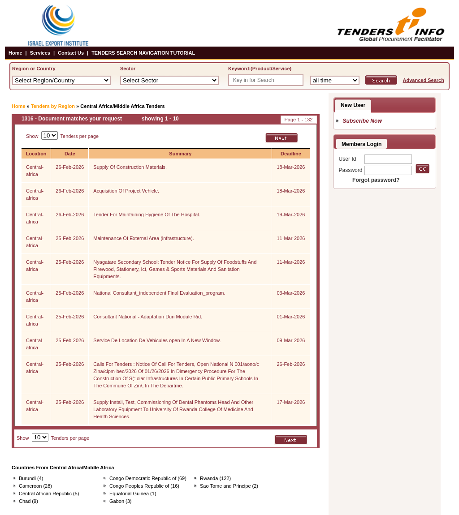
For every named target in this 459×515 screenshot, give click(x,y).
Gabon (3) (120, 501)
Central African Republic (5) (49, 493)
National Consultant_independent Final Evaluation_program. (159, 293)
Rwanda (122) (215, 478)
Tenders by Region (53, 106)
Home (15, 53)
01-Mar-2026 (291, 316)
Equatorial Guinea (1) (132, 493)
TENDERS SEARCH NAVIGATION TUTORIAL (143, 53)
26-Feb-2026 (70, 167)
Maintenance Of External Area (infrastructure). (143, 238)
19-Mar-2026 (291, 214)
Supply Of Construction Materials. (130, 167)
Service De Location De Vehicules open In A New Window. (157, 340)
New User (353, 105)
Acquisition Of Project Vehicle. (126, 190)
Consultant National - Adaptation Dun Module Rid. (147, 316)
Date (70, 153)
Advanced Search (423, 80)
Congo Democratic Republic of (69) (147, 478)
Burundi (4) (31, 478)
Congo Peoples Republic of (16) (144, 486)
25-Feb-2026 (70, 238)
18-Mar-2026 (291, 167)
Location (36, 153)
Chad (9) (28, 501)
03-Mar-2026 (291, 293)
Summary (180, 153)
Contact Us (71, 53)
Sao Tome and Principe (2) (229, 486)
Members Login (361, 144)
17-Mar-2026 (291, 402)
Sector (127, 68)
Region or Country (34, 68)
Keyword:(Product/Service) (259, 68)
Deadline (291, 153)
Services (40, 53)
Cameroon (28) (35, 486)
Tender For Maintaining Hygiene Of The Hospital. (146, 214)
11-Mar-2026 (291, 238)
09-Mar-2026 (291, 340)
